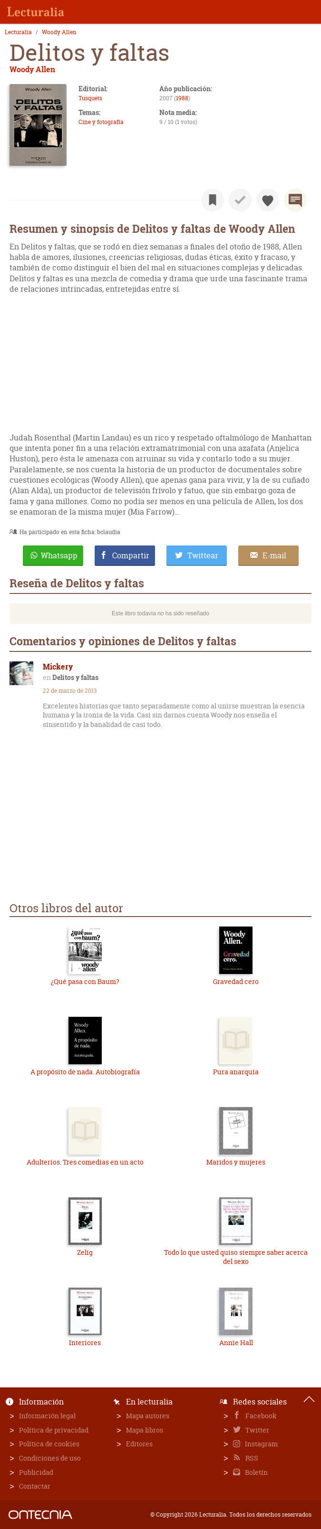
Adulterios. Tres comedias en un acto (85, 1161)
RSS (251, 1457)
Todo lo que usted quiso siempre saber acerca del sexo (236, 1257)
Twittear (202, 555)
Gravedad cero (236, 981)
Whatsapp (59, 555)
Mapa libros (144, 1429)
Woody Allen (59, 32)
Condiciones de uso (50, 1457)
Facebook (260, 1415)
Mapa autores (147, 1415)
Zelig (85, 1252)
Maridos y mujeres (235, 1161)
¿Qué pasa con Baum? (85, 981)
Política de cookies (49, 1443)
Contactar (34, 1486)
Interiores (85, 1342)
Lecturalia (18, 32)
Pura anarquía (236, 1071)
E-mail (274, 555)
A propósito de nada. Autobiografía (85, 1071)
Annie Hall (236, 1342)
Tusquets (90, 98)
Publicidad (36, 1472)
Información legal (47, 1415)
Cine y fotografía (101, 122)
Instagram (260, 1443)
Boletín (255, 1472)
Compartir (130, 555)
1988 (182, 98)
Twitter (256, 1429)
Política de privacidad (53, 1429)
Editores (139, 1443)
